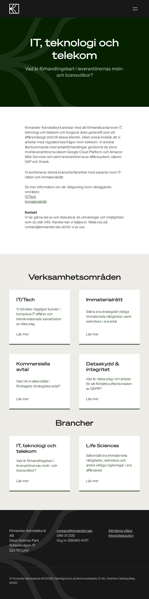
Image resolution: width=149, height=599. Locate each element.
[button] (135, 8)
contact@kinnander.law (74, 531)
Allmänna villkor (120, 531)
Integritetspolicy (121, 536)
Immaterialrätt (36, 202)
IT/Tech (30, 197)
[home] (14, 9)
